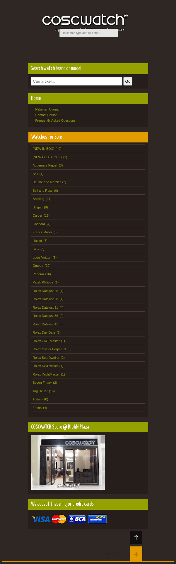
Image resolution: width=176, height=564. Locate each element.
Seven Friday (42, 382)
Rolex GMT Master (46, 341)
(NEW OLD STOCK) (47, 157)
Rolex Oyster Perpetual (49, 349)
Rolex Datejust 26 (45, 291)
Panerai (38, 274)
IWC (36, 249)
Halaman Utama (47, 109)
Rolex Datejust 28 (45, 299)
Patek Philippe (43, 282)
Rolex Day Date (44, 332)
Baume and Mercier (47, 182)
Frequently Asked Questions (55, 120)
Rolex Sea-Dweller (46, 357)
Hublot (37, 240)
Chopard (39, 224)
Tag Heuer (40, 391)
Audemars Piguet (45, 165)
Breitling (39, 199)
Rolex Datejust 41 (45, 324)
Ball (35, 174)
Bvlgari (38, 207)
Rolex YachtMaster (46, 374)
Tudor (37, 399)
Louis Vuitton (42, 257)
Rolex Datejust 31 (45, 307)
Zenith (37, 408)
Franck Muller (42, 232)
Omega (38, 265)
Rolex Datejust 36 (45, 315)
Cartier (37, 215)
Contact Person (46, 115)
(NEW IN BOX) (43, 148)
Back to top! (136, 537)
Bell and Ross (43, 190)
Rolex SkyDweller (45, 366)
